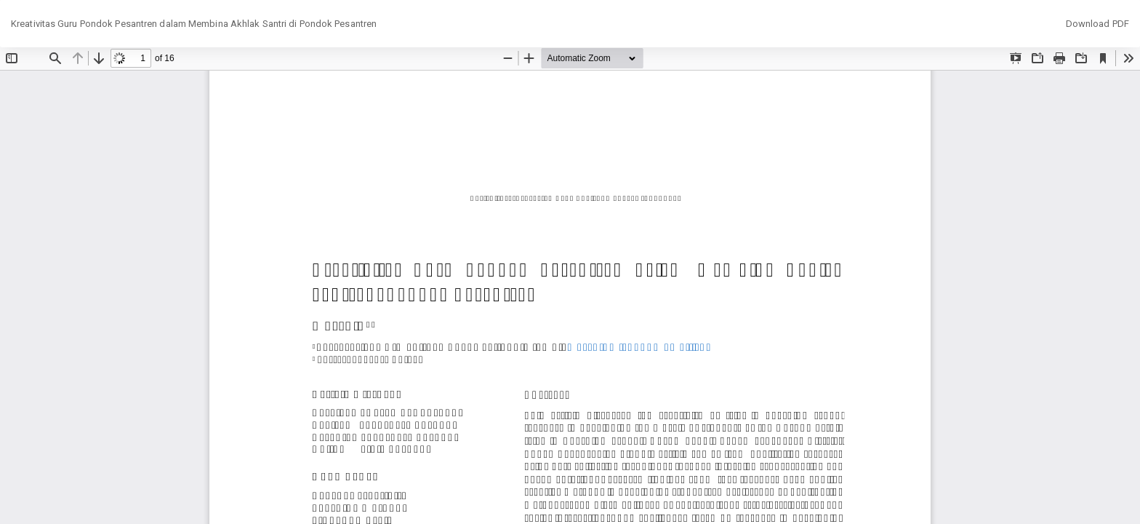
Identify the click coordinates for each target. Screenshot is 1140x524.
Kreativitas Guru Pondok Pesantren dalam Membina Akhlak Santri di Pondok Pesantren (194, 23)
